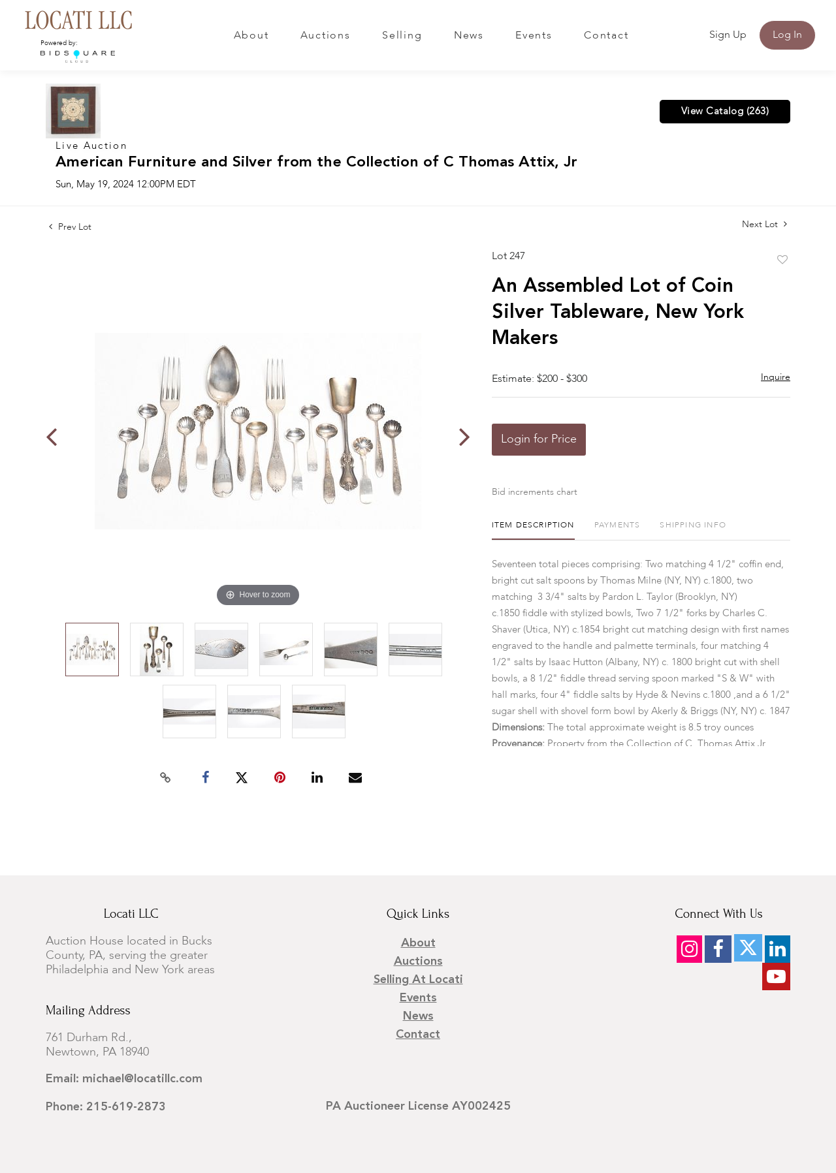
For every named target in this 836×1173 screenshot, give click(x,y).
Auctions (325, 36)
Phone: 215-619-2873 (106, 1107)
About (251, 36)
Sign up (728, 35)
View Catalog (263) (725, 111)
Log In (787, 35)
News (469, 36)
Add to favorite (782, 260)
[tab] (533, 530)
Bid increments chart (534, 492)
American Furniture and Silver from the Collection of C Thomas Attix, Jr (316, 162)
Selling (402, 36)
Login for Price (539, 439)
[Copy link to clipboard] (166, 778)
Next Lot (764, 224)
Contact (606, 36)
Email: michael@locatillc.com (124, 1079)
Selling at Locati (418, 980)
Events (534, 36)
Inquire (775, 377)
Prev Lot (70, 227)
